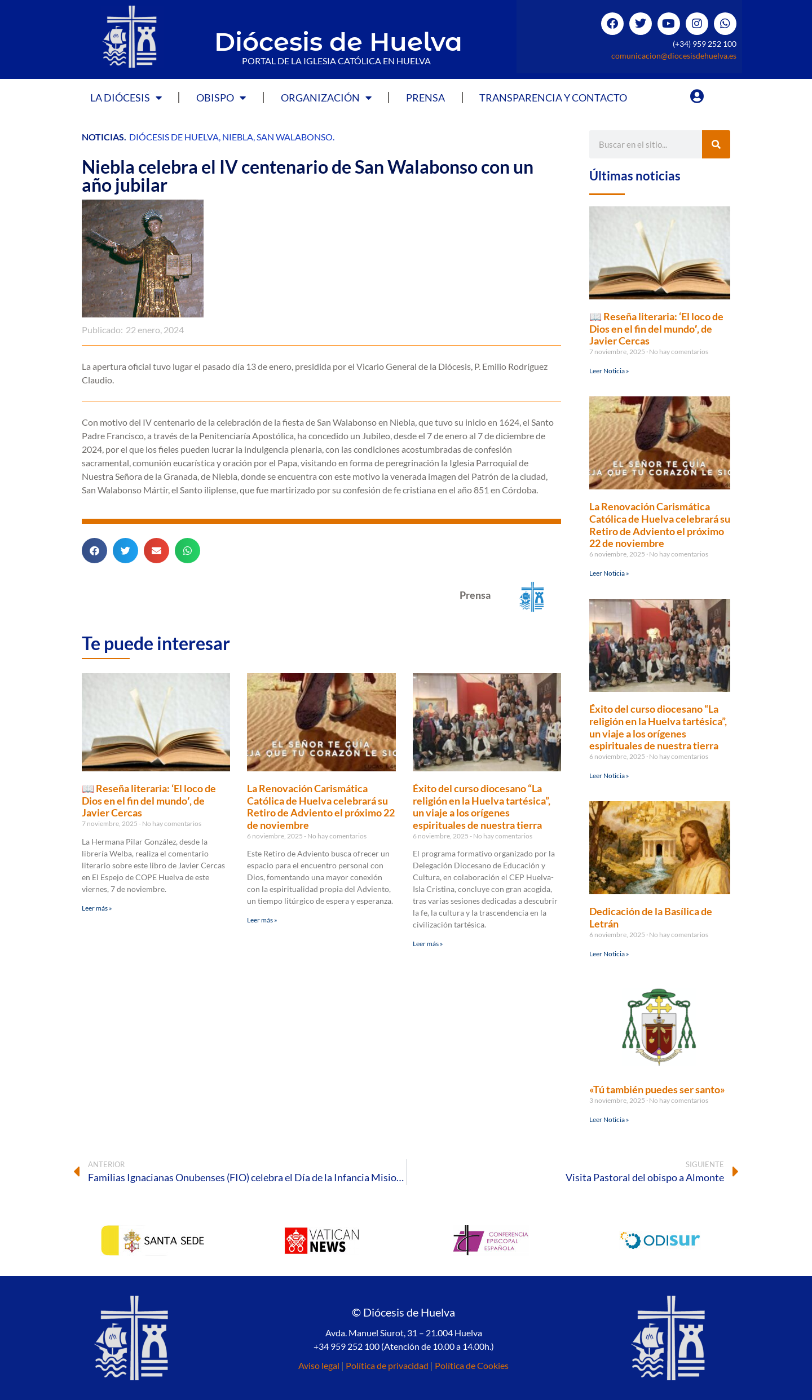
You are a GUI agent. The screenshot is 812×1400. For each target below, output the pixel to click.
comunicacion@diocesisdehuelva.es (673, 55)
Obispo (221, 97)
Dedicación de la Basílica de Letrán (650, 917)
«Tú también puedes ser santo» (657, 1089)
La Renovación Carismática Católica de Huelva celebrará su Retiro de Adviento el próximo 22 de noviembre (321, 806)
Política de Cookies (472, 1365)
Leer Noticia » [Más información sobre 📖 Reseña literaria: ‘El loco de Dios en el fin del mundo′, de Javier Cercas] (609, 370)
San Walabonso (295, 136)
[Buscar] (716, 144)
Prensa (425, 97)
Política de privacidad (387, 1365)
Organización (326, 97)
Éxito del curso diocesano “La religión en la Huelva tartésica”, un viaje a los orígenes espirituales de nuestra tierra (481, 806)
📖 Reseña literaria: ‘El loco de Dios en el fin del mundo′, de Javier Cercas (149, 800)
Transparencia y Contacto (553, 97)
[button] (94, 550)
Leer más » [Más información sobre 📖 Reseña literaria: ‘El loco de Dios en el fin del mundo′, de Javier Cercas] (97, 908)
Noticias (103, 136)
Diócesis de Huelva (338, 41)
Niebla (237, 136)
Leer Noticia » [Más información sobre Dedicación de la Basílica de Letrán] (609, 953)
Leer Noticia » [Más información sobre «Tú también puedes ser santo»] (609, 1119)
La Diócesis (126, 97)
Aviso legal (318, 1365)
